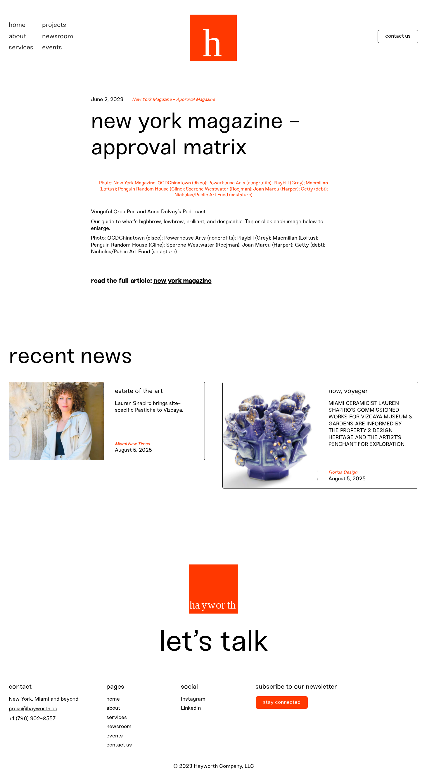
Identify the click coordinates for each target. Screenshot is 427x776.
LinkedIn (191, 708)
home (113, 699)
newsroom (57, 36)
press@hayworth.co (33, 709)
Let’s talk (213, 642)
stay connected (281, 702)
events (52, 47)
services (21, 47)
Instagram (193, 699)
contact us (119, 745)
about (17, 36)
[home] (213, 36)
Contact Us (398, 36)
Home (17, 25)
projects (54, 25)
